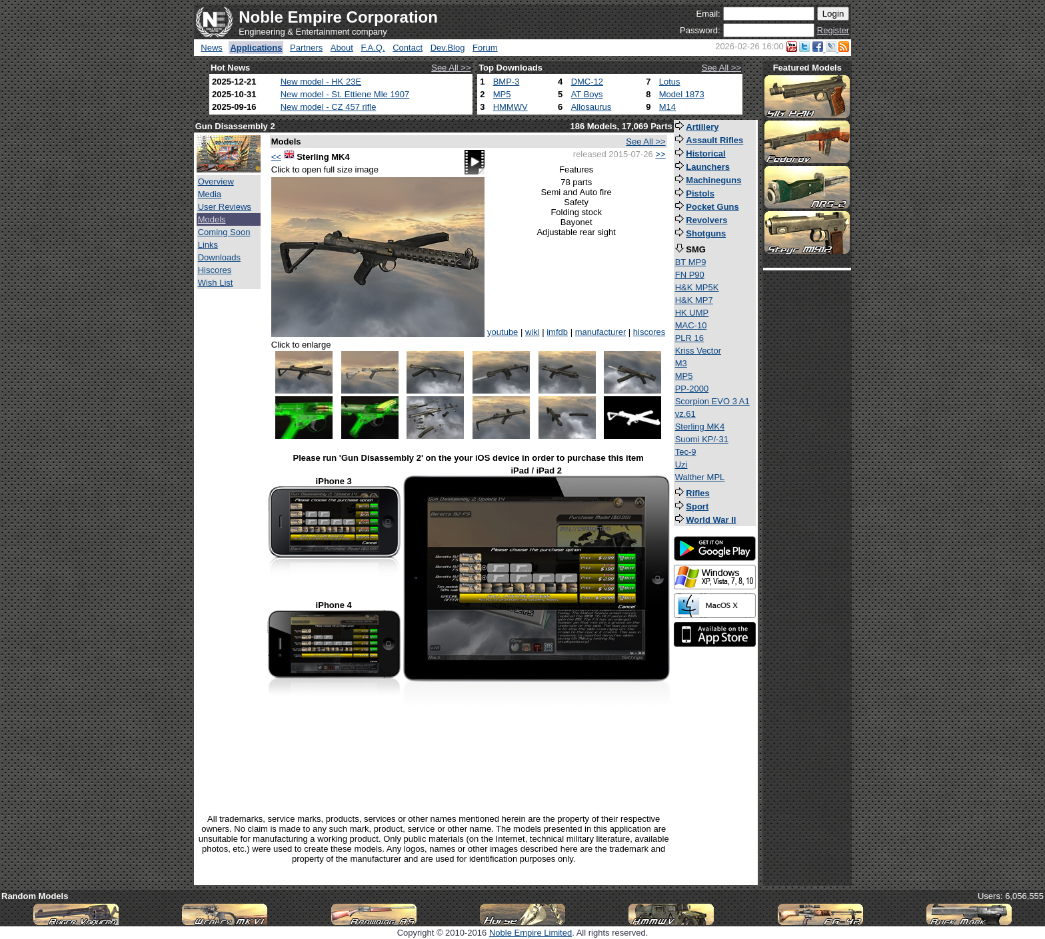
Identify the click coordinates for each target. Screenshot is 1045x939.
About (342, 48)
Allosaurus (591, 107)
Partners (306, 48)
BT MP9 (690, 262)
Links (208, 245)
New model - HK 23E (321, 82)
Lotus (669, 82)
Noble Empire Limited (530, 933)
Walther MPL (700, 477)
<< (276, 157)
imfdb (557, 332)
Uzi (681, 465)
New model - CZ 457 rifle (329, 107)
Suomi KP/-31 (701, 439)
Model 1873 (681, 94)
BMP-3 (506, 82)
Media (209, 194)
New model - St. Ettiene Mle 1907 (345, 94)
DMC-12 (587, 82)
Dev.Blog (448, 48)
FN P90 (689, 275)
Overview (216, 181)
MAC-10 (691, 325)
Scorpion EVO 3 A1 (712, 401)
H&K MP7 (694, 300)
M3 (681, 363)
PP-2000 (692, 389)
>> (660, 154)
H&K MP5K (697, 287)
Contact (408, 48)
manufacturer (600, 332)
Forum (485, 48)
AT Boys (587, 94)
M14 (667, 107)
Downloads (219, 257)
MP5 (502, 94)
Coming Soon (224, 232)
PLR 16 (689, 338)
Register (833, 30)
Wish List (215, 283)
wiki (532, 332)
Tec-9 (685, 452)
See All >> (451, 68)
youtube (502, 332)
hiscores (649, 332)
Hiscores (215, 270)
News (212, 48)
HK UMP (692, 313)
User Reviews (224, 207)
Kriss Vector (698, 351)
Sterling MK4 (699, 427)
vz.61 (685, 414)
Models (212, 219)
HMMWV (510, 107)
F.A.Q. (373, 48)
